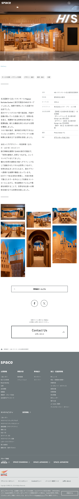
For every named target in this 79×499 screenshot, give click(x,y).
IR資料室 (53, 383)
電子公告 (53, 401)
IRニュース (54, 377)
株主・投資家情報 (57, 372)
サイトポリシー (23, 481)
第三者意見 (4, 445)
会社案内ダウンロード (7, 398)
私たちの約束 (5, 380)
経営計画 (53, 389)
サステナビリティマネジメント (10, 424)
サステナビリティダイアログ (9, 421)
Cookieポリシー (36, 481)
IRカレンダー (54, 398)
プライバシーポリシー (7, 481)
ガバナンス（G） (6, 436)
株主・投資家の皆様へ (57, 380)
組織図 (3, 392)
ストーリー (37, 380)
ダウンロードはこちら (62, 137)
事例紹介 (6, 349)
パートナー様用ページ (52, 481)
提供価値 (20, 377)
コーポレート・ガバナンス (59, 386)
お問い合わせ (67, 481)
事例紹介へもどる (39, 289)
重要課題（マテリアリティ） (9, 427)
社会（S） (4, 433)
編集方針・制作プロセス (8, 448)
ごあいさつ (4, 377)
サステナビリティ (7, 413)
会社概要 (3, 389)
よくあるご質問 (55, 404)
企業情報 (4, 372)
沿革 (2, 386)
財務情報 (53, 392)
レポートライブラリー (7, 442)
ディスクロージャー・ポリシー (60, 407)
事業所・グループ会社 (7, 395)
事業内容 (20, 372)
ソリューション (22, 380)
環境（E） (4, 430)
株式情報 (53, 395)
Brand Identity (5, 383)
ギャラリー (37, 377)
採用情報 (25, 413)
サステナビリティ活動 (7, 439)
